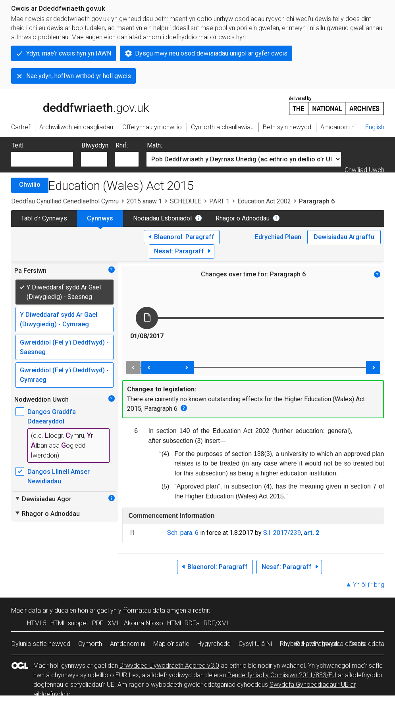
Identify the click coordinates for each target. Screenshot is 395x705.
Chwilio (29, 184)
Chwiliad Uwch (364, 170)
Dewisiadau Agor (42, 499)
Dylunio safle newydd (41, 644)
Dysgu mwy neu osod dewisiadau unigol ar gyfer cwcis (211, 53)
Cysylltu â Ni (255, 644)
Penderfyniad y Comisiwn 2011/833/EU (281, 675)
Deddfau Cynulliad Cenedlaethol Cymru (65, 201)
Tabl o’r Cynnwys (44, 218)
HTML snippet (69, 623)
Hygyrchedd (214, 644)
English (374, 127)
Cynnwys (100, 218)
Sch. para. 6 (182, 532)
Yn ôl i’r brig (368, 584)
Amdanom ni (127, 644)
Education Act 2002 (264, 201)
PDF (98, 623)
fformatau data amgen (154, 610)
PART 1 (219, 201)
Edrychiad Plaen (278, 237)
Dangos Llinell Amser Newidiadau (58, 476)
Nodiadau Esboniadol (162, 218)
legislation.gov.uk (74, 105)
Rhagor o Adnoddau (243, 218)
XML (114, 623)
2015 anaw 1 (144, 201)
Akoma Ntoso (143, 623)
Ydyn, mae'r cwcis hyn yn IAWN (68, 53)
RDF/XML (217, 623)
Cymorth (90, 644)
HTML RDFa (183, 623)
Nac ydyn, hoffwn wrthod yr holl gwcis (78, 76)
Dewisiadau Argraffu (344, 237)
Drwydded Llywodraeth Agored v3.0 (169, 665)
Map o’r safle (171, 644)
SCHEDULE (185, 201)
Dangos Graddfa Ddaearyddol (51, 416)
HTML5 (36, 623)
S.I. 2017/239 (282, 532)
